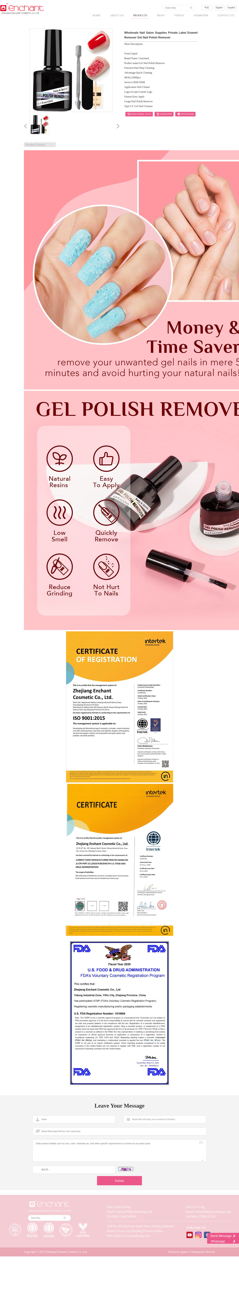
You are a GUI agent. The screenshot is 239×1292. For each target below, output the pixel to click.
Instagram (185, 114)
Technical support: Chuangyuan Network (191, 1251)
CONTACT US (225, 15)
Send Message (223, 1236)
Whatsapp (164, 114)
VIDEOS (179, 15)
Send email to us (139, 114)
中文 (207, 7)
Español (231, 7)
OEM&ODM (201, 15)
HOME (97, 15)
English (219, 7)
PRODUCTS (140, 15)
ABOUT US (116, 15)
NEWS (160, 15)
